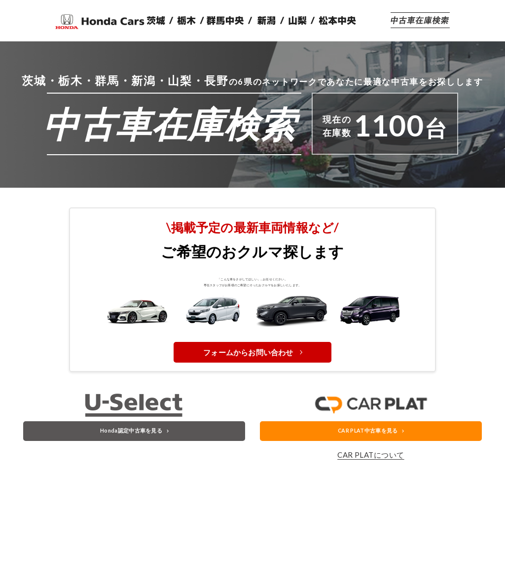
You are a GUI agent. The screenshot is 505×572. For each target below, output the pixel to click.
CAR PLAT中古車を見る (366, 478)
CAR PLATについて (370, 506)
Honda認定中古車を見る (130, 478)
